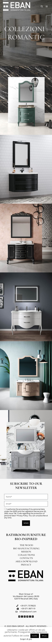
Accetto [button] (34, 636)
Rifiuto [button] (44, 636)
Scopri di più (26, 639)
